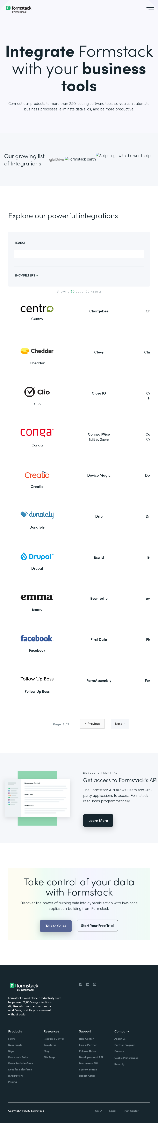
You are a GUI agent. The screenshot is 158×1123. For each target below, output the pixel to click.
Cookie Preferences (126, 1058)
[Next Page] (120, 724)
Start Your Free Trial (97, 934)
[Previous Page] (92, 724)
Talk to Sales (55, 934)
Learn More (98, 820)
